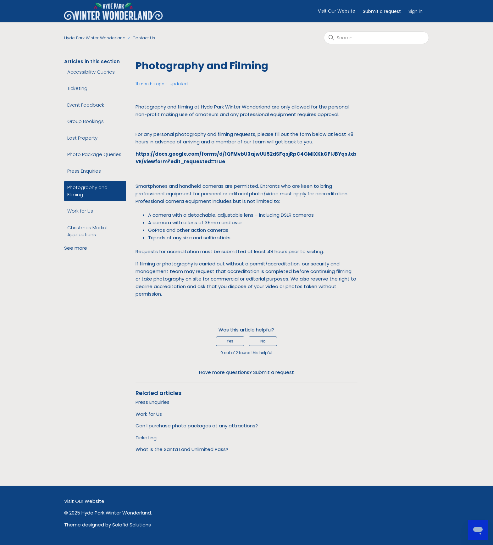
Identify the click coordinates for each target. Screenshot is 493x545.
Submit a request (382, 11)
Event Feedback (85, 105)
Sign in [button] (415, 11)
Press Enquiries (84, 171)
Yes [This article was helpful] (230, 341)
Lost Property (82, 138)
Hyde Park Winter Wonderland (94, 38)
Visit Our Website (336, 11)
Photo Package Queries (94, 154)
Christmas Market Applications (87, 231)
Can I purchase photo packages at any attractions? (197, 425)
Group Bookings (85, 121)
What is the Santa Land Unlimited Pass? (182, 449)
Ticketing (77, 88)
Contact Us (143, 38)
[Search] (376, 37)
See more (75, 248)
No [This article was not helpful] (262, 341)
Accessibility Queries (91, 72)
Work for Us (80, 211)
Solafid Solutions (131, 524)
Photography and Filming (87, 191)
